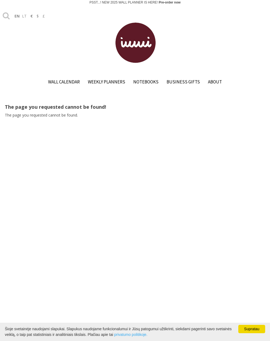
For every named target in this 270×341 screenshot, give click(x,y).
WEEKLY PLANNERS (106, 82)
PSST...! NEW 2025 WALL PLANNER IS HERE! (135, 2)
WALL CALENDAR (64, 82)
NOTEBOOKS (146, 82)
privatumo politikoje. (130, 334)
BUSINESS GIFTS (183, 82)
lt (24, 16)
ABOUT (215, 82)
